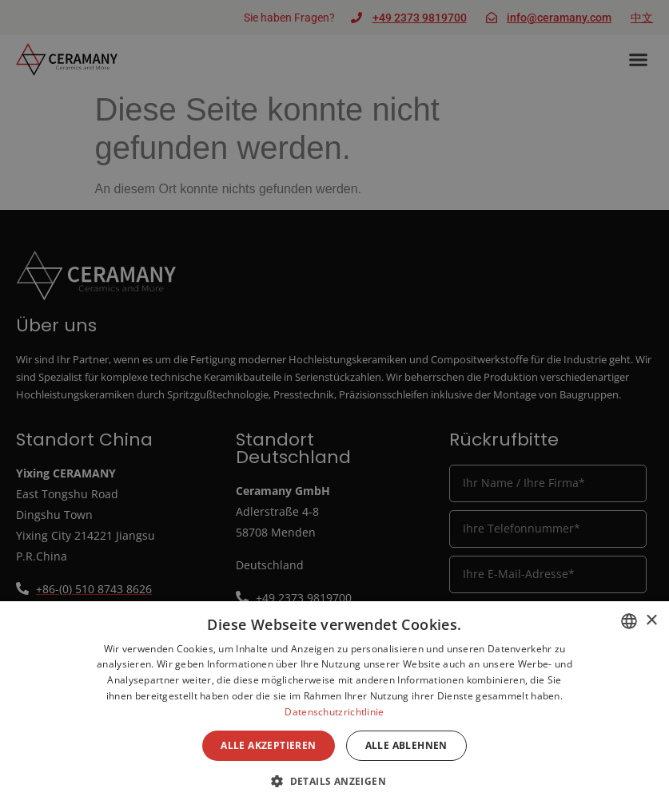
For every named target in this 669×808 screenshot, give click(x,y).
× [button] (651, 621)
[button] (334, 781)
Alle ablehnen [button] (406, 745)
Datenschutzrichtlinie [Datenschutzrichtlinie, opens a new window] (334, 712)
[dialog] (334, 704)
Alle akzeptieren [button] (268, 745)
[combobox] (629, 621)
